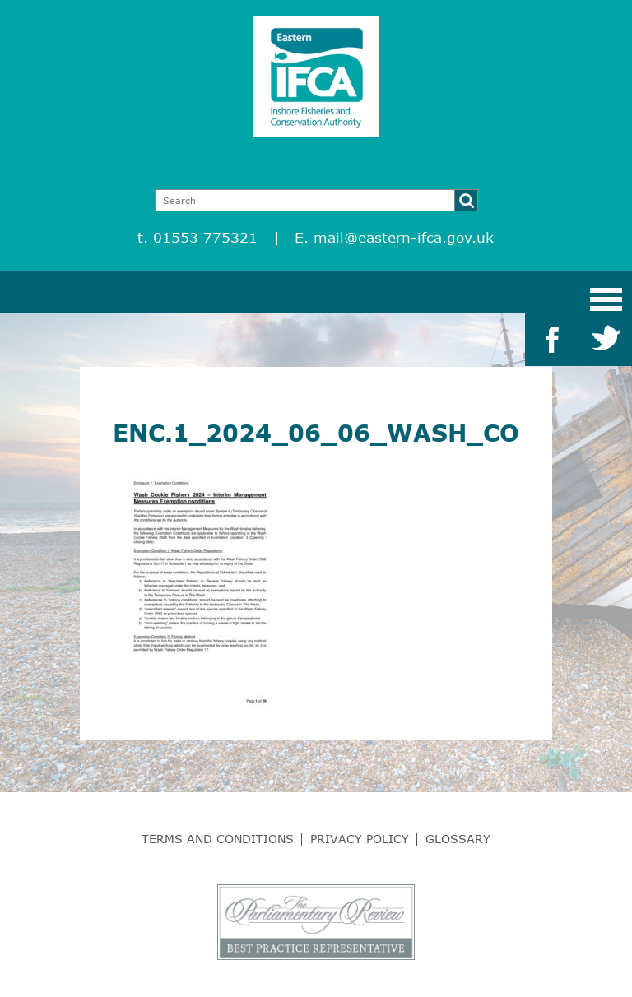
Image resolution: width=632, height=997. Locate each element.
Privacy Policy (359, 839)
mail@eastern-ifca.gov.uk (404, 237)
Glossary (457, 839)
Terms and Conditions (218, 839)
